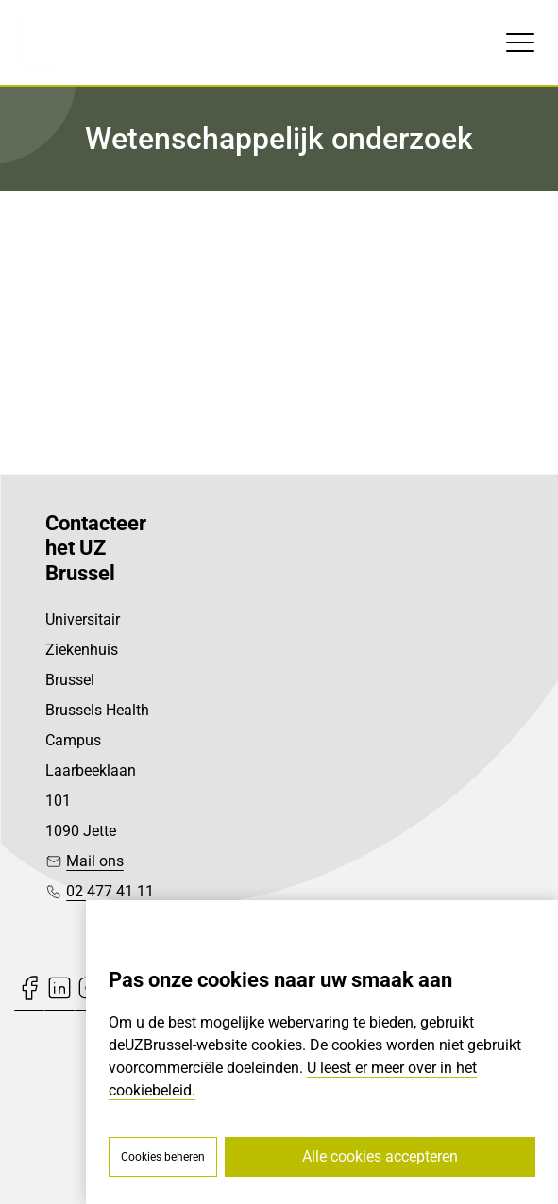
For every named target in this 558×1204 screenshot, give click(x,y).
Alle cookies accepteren (380, 1156)
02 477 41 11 (110, 891)
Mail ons (95, 861)
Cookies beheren (163, 1156)
